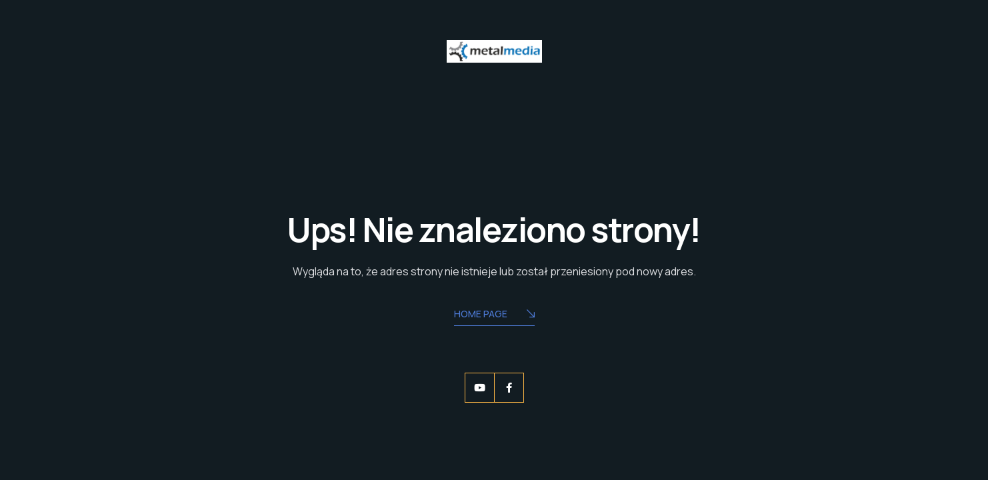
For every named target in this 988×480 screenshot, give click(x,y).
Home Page (494, 315)
